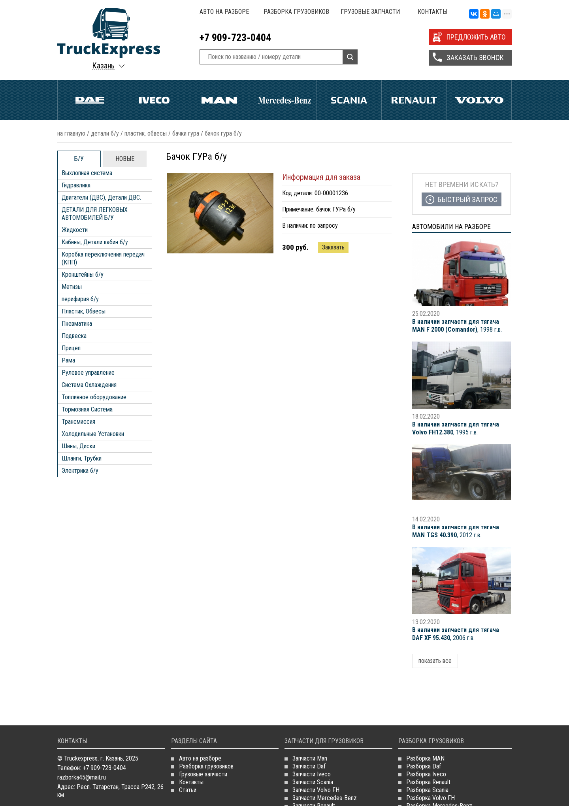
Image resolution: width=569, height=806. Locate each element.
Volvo (479, 100)
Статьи (187, 790)
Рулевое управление (88, 372)
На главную (71, 133)
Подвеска (74, 336)
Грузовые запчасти (370, 11)
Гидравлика (76, 185)
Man (219, 100)
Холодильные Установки (93, 434)
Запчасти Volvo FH (315, 790)
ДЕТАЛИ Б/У (105, 133)
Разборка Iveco (426, 774)
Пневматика (77, 323)
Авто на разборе (224, 11)
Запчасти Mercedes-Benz (324, 798)
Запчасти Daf (309, 766)
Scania (349, 100)
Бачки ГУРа (185, 133)
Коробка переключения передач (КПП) (103, 258)
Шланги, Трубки (82, 458)
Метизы (72, 287)
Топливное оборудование (94, 397)
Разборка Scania (427, 790)
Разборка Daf (423, 766)
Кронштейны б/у (83, 274)
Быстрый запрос (467, 199)
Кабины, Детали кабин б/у (95, 242)
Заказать (333, 247)
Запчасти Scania (312, 782)
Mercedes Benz (284, 100)
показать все (435, 660)
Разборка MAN (425, 758)
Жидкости (75, 230)
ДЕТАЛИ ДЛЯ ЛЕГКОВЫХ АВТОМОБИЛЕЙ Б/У (95, 213)
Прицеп (71, 348)
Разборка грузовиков (296, 11)
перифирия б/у (80, 299)
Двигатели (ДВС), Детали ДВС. (101, 197)
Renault (414, 100)
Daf (90, 100)
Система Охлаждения (89, 385)
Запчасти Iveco (311, 774)
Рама (68, 360)
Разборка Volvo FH (430, 798)
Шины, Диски (78, 446)
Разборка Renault (428, 782)
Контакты (432, 11)
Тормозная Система (87, 409)
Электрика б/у (80, 470)
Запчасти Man (309, 758)
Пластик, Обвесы (145, 133)
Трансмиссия (78, 421)
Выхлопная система (87, 173)
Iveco (154, 100)
